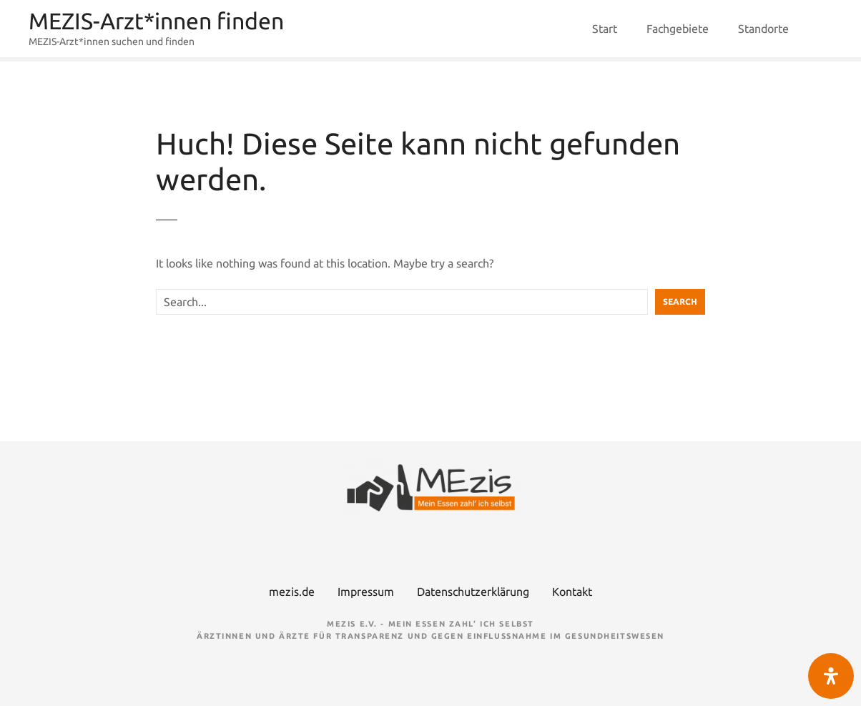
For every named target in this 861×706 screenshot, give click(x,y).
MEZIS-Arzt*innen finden (156, 21)
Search (680, 301)
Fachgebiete (677, 28)
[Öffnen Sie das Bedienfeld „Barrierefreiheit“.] (831, 676)
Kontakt (572, 591)
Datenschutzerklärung (473, 591)
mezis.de (292, 591)
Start (604, 28)
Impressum (366, 591)
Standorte (763, 28)
